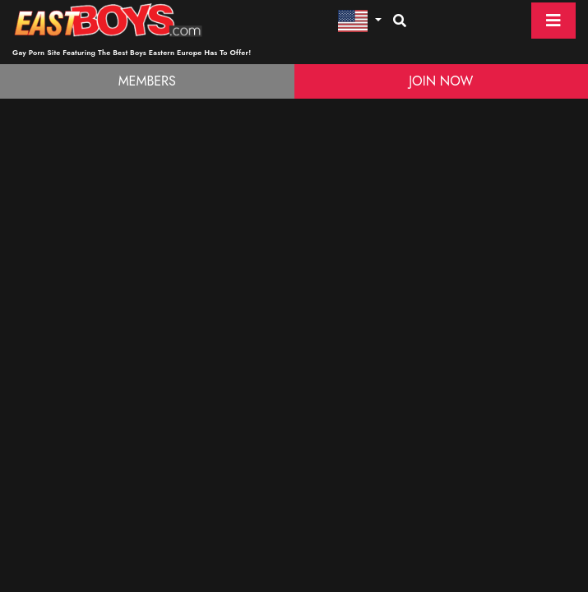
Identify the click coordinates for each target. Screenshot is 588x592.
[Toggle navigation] (553, 20)
